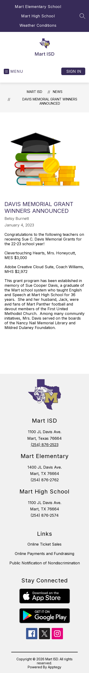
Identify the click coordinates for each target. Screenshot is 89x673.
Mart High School (38, 16)
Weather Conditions (37, 25)
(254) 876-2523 (44, 444)
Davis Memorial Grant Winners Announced (49, 101)
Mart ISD (34, 92)
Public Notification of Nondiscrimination (44, 563)
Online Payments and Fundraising (44, 553)
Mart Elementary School (38, 6)
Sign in (73, 71)
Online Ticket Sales (44, 544)
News (57, 92)
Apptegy (54, 667)
